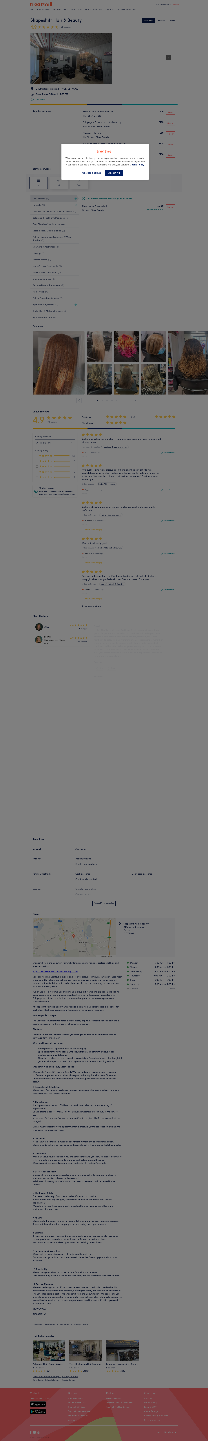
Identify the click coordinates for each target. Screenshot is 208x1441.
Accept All (114, 173)
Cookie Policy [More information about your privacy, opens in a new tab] (137, 165)
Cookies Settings (91, 173)
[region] (105, 162)
